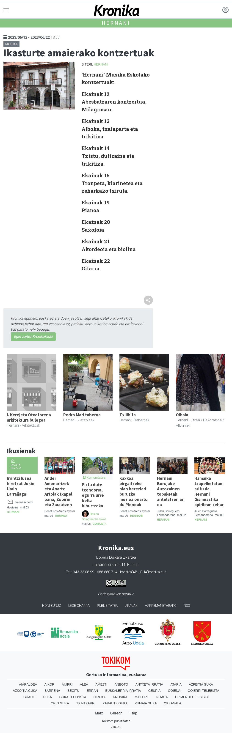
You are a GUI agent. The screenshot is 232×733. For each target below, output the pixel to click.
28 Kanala (172, 703)
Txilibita (127, 414)
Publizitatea (107, 606)
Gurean (116, 713)
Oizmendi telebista (192, 697)
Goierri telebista (203, 690)
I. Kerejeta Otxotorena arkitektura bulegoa (29, 417)
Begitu (73, 690)
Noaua (162, 697)
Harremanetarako (161, 606)
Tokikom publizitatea (116, 721)
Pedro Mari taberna (82, 414)
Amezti (101, 684)
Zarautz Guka (115, 703)
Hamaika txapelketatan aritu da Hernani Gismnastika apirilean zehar (209, 491)
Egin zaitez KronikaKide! (33, 336)
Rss (187, 606)
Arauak (131, 606)
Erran (92, 690)
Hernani (116, 22)
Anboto (121, 684)
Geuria (154, 690)
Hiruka (100, 697)
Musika (11, 44)
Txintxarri (85, 703)
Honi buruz (51, 606)
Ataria (176, 684)
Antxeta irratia (149, 684)
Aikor (49, 684)
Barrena (52, 690)
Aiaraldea (28, 684)
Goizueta (100, 523)
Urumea (61, 515)
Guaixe (29, 697)
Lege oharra (79, 606)
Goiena (174, 690)
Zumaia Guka (146, 703)
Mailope (142, 697)
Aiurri (67, 684)
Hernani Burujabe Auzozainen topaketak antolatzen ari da (171, 491)
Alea (84, 684)
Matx (99, 713)
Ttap (133, 713)
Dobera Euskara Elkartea (116, 557)
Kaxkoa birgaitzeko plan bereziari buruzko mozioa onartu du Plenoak (133, 491)
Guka (47, 697)
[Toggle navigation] (6, 10)
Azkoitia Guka (25, 690)
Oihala (182, 414)
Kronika (120, 697)
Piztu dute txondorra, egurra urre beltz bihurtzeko (93, 495)
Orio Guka (60, 703)
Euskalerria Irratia (123, 690)
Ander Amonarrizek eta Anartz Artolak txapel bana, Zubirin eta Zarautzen (58, 491)
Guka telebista (72, 697)
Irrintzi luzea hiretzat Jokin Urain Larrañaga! (20, 486)
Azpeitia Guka (201, 684)
